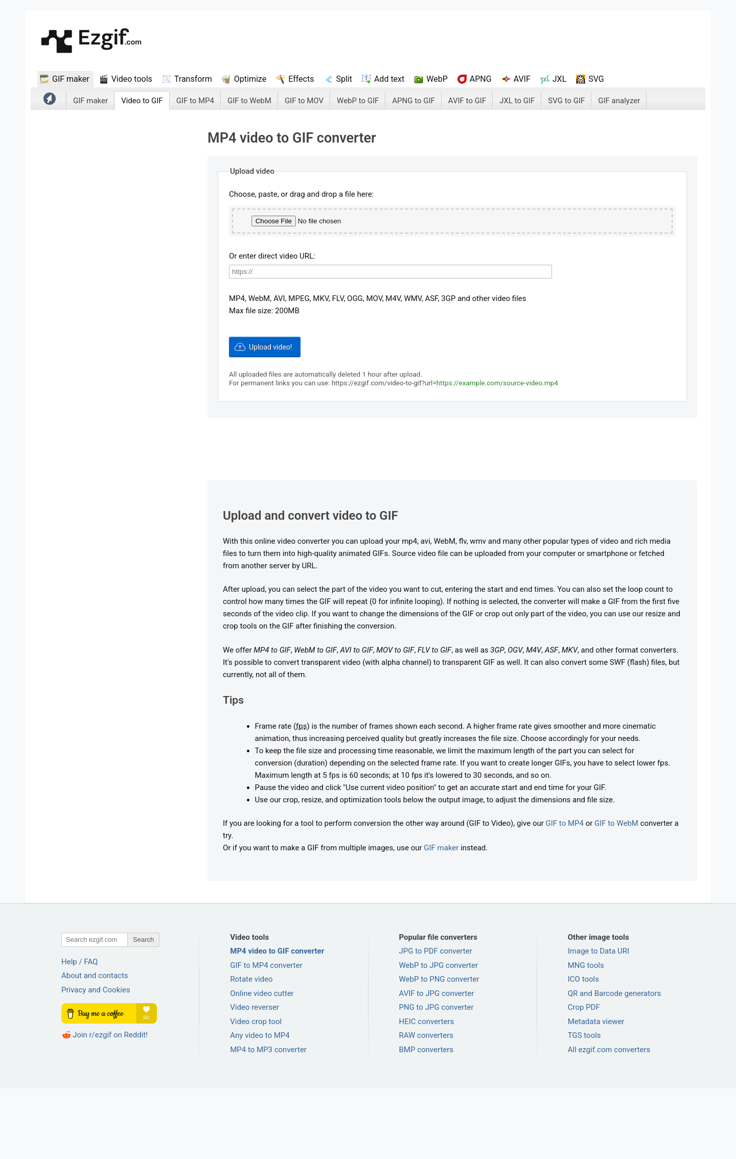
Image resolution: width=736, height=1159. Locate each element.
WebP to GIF (358, 100)
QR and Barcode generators (614, 1064)
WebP (437, 79)
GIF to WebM (249, 100)
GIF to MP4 (195, 100)
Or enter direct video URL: (272, 327)
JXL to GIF (517, 100)
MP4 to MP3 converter (268, 1120)
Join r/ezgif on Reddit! (110, 1105)
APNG (481, 79)
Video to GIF (142, 100)
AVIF (522, 79)
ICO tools (583, 1049)
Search (143, 1010)
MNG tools (586, 1035)
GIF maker (70, 79)
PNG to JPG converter (436, 1077)
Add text (389, 79)
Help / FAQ (79, 1032)
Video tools (131, 79)
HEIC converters (426, 1092)
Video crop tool (256, 1092)
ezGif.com (91, 41)
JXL (559, 79)
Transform (193, 79)
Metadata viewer (596, 1092)
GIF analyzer (619, 100)
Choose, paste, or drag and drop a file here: (301, 194)
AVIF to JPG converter (436, 1064)
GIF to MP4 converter (266, 1035)
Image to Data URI (598, 1021)
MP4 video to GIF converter (277, 1021)
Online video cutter (261, 1064)
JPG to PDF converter (435, 1021)
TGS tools (584, 1105)
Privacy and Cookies (95, 1060)
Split (344, 79)
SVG (596, 79)
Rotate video (251, 1049)
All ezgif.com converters (609, 1120)
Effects (301, 79)
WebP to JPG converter (438, 1035)
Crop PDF (584, 1077)
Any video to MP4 (260, 1105)
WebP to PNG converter (439, 1049)
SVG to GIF (566, 100)
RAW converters (426, 1105)
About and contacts (94, 1046)
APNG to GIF (413, 100)
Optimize (250, 79)
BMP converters (426, 1120)
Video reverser (254, 1077)
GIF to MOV (304, 100)
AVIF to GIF (467, 100)
